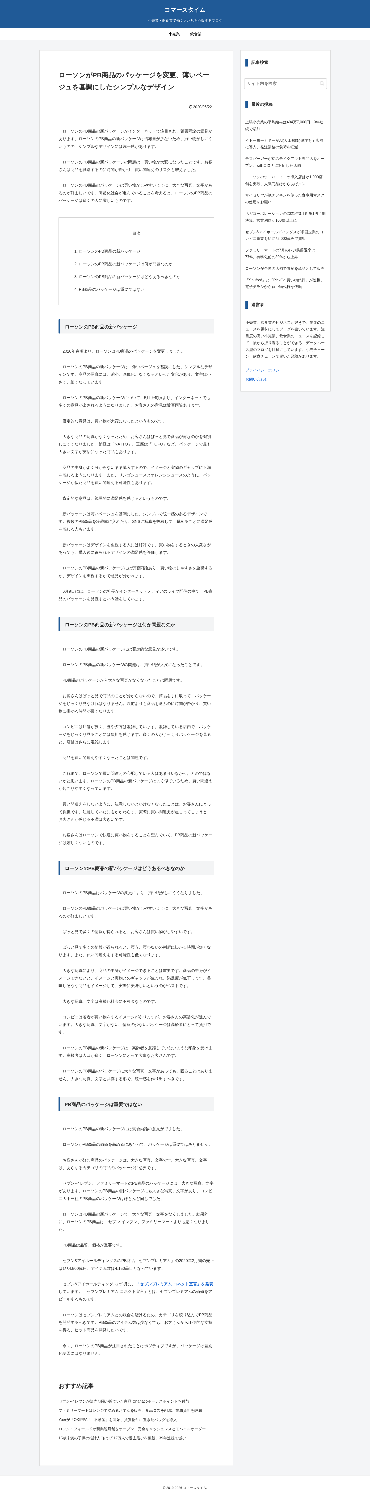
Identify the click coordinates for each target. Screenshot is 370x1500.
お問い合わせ (256, 379)
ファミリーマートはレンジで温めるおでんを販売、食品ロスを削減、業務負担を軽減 (130, 1410)
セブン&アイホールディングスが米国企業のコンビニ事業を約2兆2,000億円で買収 (284, 235)
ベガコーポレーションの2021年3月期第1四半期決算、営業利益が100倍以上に (285, 217)
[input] (285, 83)
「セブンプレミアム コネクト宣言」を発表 (174, 1284)
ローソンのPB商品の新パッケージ (109, 251)
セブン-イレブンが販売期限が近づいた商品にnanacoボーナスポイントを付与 (124, 1401)
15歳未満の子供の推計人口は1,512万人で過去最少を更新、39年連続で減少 (122, 1438)
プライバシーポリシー (264, 370)
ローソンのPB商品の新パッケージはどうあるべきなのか (130, 277)
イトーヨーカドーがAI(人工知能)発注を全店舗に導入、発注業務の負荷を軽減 (284, 143)
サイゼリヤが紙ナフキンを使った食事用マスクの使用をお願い (284, 198)
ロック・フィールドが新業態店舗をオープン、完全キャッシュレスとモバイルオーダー (132, 1429)
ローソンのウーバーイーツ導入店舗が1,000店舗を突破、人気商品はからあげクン (284, 180)
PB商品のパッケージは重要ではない (111, 289)
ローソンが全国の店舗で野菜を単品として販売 (284, 269)
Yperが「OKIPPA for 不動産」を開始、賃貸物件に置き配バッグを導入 (118, 1420)
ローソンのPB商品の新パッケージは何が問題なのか (125, 264)
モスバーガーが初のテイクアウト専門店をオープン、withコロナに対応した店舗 (284, 162)
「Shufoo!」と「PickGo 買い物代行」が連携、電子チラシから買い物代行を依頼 (284, 283)
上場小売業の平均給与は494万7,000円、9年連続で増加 (284, 125)
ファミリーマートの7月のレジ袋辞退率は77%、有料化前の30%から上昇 (280, 253)
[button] (322, 83)
